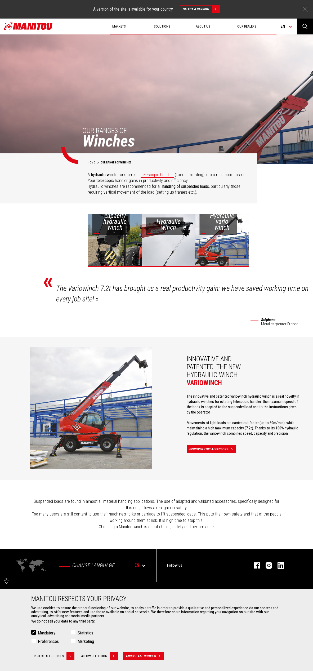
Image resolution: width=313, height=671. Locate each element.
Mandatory (46, 633)
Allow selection (99, 656)
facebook (254, 565)
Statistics (85, 633)
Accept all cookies (145, 656)
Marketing (86, 641)
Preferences (48, 641)
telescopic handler (157, 174)
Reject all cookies (54, 656)
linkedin (278, 565)
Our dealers (246, 26)
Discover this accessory (212, 449)
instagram (266, 565)
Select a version (201, 9)
